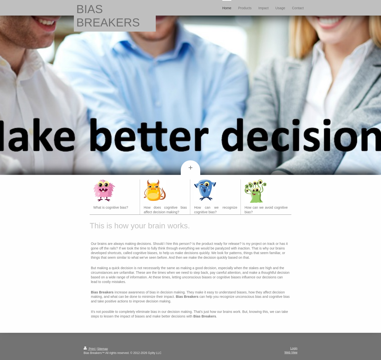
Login (293, 348)
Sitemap (102, 349)
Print (89, 349)
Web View (290, 352)
